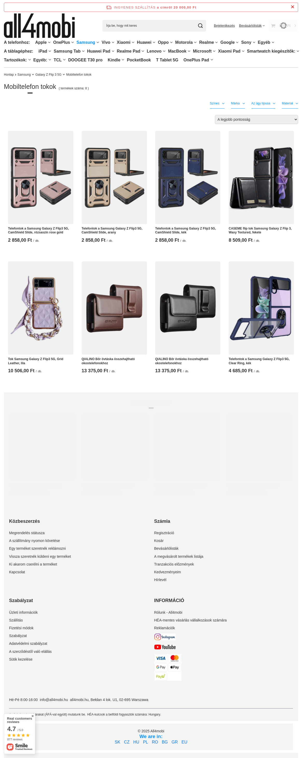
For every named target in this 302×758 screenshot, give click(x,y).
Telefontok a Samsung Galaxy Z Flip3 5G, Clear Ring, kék (259, 361)
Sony (246, 42)
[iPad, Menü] (49, 51)
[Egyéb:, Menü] (49, 60)
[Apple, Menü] (49, 42)
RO (155, 742)
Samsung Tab (67, 51)
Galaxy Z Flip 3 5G (48, 74)
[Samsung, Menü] (97, 42)
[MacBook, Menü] (189, 51)
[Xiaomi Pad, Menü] (243, 51)
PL (145, 742)
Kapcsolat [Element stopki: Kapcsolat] (17, 572)
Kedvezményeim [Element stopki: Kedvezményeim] (167, 572)
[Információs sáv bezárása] (292, 7)
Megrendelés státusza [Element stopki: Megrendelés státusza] (27, 533)
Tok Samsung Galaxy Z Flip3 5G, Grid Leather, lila (35, 361)
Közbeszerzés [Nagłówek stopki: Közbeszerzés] (24, 521)
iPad (42, 51)
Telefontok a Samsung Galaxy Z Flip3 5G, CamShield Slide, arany (112, 230)
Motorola (184, 42)
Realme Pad (129, 51)
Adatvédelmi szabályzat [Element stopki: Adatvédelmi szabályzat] (28, 643)
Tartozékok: (15, 60)
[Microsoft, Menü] (214, 51)
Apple (41, 42)
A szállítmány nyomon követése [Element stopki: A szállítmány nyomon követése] (34, 541)
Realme (206, 42)
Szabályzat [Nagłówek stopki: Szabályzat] (21, 600)
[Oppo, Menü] (171, 42)
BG (165, 742)
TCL (58, 60)
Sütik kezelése (20, 659)
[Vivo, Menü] (113, 42)
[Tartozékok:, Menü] (29, 60)
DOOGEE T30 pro (85, 60)
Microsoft (202, 51)
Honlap (9, 74)
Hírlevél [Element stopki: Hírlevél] (160, 580)
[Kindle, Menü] (123, 60)
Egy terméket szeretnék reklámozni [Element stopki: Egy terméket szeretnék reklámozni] (37, 548)
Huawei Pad (98, 51)
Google (227, 42)
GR (175, 742)
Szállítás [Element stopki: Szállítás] (16, 620)
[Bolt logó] (39, 25)
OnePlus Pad (196, 60)
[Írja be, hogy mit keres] (154, 26)
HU (136, 742)
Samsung (85, 42)
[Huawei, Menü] (154, 42)
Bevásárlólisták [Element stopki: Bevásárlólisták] (166, 548)
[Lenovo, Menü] (164, 51)
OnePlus (61, 42)
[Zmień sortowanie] (256, 119)
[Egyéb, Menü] (273, 42)
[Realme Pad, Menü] (143, 51)
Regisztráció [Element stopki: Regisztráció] (164, 533)
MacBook (177, 51)
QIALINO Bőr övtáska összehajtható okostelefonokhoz (108, 361)
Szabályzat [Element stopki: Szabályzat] (18, 636)
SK (117, 742)
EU (184, 742)
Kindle (114, 60)
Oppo (163, 42)
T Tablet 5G (167, 60)
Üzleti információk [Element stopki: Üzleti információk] (23, 612)
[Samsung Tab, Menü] (83, 51)
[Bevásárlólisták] (252, 25)
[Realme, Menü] (216, 42)
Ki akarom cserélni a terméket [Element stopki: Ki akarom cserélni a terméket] (33, 564)
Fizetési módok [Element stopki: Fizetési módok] (21, 628)
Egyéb (264, 42)
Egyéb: (40, 60)
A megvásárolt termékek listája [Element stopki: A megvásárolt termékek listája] (178, 556)
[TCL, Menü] (64, 60)
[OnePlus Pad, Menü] (211, 60)
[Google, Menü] (237, 42)
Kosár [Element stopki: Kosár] (159, 541)
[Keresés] (200, 26)
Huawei (144, 42)
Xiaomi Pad (229, 51)
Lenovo (154, 51)
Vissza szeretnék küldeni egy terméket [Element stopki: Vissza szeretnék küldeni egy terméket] (40, 556)
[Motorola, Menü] (195, 42)
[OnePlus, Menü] (72, 42)
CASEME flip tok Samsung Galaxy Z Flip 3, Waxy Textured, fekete (260, 230)
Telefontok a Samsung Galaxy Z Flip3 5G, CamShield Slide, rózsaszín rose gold (38, 230)
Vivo (106, 42)
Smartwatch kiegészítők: (271, 51)
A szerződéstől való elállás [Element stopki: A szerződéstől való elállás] (30, 651)
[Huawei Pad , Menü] (113, 51)
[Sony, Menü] (254, 42)
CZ (126, 742)
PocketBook (139, 60)
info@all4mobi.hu (54, 700)
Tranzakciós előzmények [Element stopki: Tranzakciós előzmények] (174, 564)
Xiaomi (123, 42)
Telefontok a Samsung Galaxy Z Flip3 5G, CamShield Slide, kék (185, 230)
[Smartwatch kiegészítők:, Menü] (298, 51)
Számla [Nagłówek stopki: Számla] (162, 521)
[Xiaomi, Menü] (133, 42)
